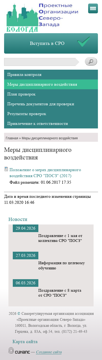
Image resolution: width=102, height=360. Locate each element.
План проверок (21, 94)
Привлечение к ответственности (37, 123)
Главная (12, 138)
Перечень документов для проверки (40, 103)
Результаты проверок (26, 113)
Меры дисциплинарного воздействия (42, 84)
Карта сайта (25, 341)
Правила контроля (24, 74)
